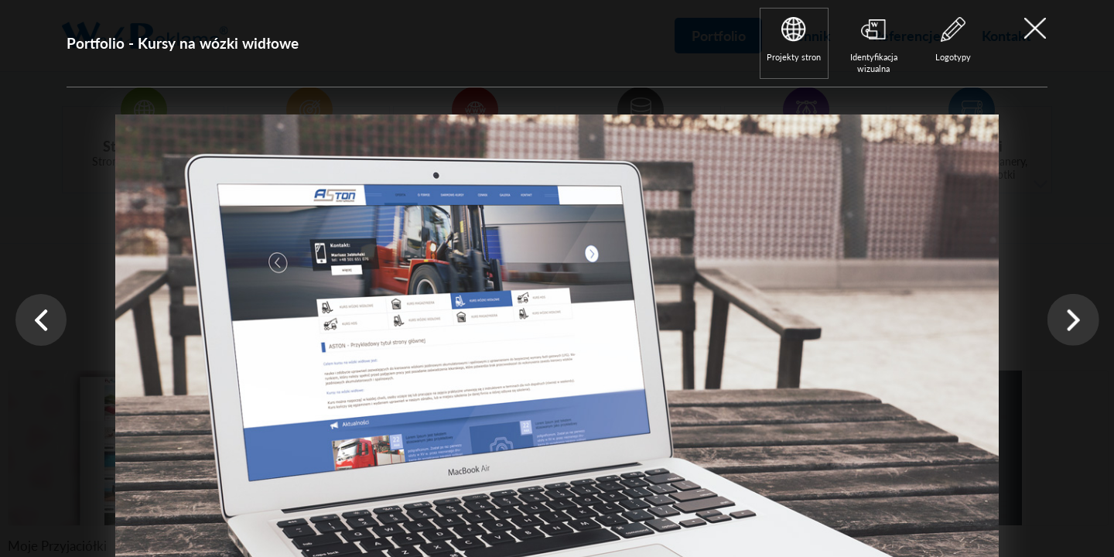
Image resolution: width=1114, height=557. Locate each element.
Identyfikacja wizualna (873, 62)
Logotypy (953, 57)
